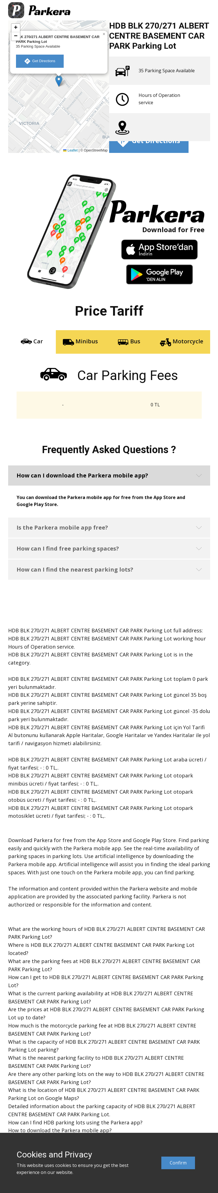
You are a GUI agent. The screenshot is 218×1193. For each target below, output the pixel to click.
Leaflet (70, 150)
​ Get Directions (40, 61)
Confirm (178, 1163)
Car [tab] (32, 341)
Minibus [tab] (80, 341)
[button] (58, 81)
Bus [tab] (129, 341)
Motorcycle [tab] (181, 341)
